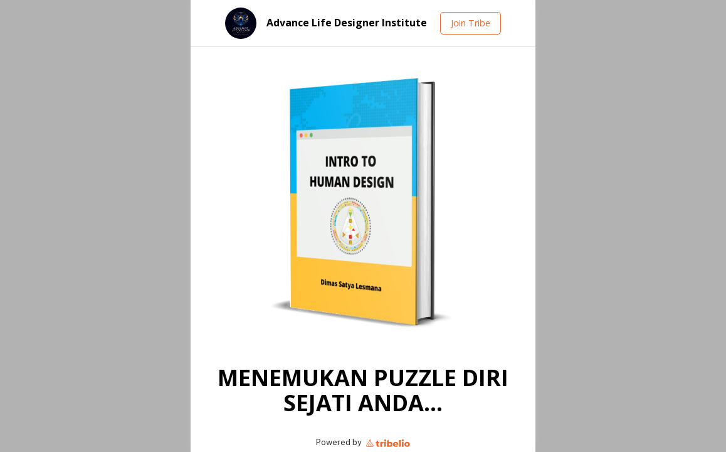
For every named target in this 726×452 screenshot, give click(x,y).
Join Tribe (470, 23)
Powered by (363, 442)
